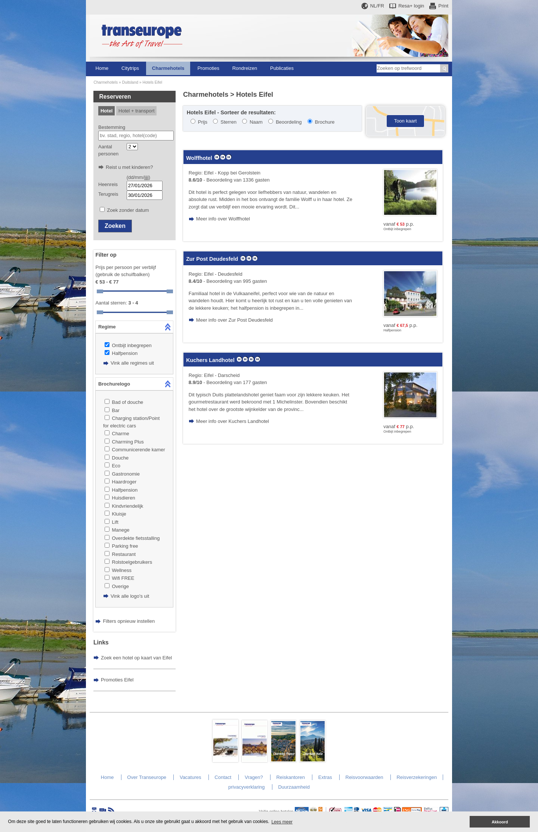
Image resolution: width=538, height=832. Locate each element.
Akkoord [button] (500, 822)
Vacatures (190, 777)
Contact (222, 777)
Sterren (228, 122)
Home (102, 68)
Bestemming (111, 127)
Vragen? (254, 777)
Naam (256, 122)
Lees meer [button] (282, 822)
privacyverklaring (246, 787)
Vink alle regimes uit (132, 363)
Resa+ (411, 6)
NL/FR (377, 6)
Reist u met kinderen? (129, 167)
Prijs (202, 122)
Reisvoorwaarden (364, 777)
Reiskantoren (290, 777)
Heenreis (108, 184)
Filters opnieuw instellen (129, 621)
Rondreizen (244, 68)
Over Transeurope (146, 777)
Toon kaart (405, 121)
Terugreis (108, 194)
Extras (325, 777)
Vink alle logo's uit (130, 596)
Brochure (325, 122)
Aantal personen (108, 150)
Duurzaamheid (294, 787)
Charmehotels (168, 68)
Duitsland (130, 82)
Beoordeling (289, 122)
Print (443, 6)
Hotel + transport (136, 111)
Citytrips (130, 68)
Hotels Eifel (153, 82)
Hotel (107, 111)
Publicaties (282, 68)
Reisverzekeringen (416, 777)
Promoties (208, 68)
